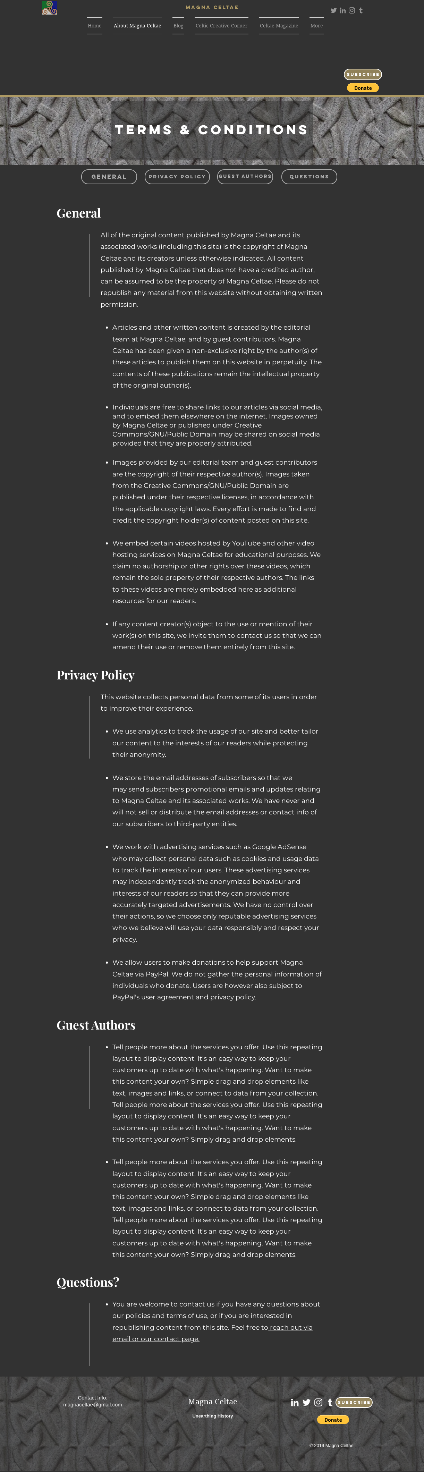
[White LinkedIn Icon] (294, 1402)
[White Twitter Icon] (306, 1402)
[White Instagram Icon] (318, 1402)
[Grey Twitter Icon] (334, 10)
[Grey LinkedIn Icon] (343, 10)
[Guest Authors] (245, 176)
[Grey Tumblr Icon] (361, 10)
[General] (109, 176)
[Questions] (309, 176)
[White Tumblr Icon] (330, 1402)
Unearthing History (212, 1416)
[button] (363, 87)
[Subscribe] (363, 74)
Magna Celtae (212, 1401)
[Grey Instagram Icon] (352, 10)
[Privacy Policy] (177, 176)
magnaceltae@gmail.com (92, 1404)
